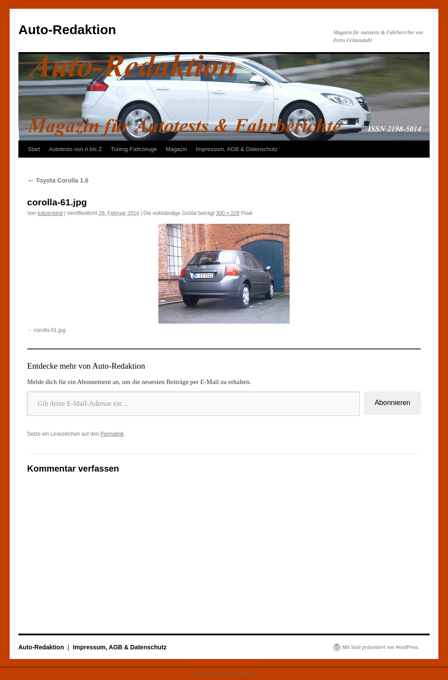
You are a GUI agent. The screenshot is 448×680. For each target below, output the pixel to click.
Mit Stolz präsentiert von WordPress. (380, 647)
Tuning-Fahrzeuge (134, 149)
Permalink (111, 434)
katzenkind (50, 213)
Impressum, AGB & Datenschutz (236, 149)
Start (34, 149)
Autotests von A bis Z (75, 149)
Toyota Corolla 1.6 (57, 180)
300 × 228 (228, 213)
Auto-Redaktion (67, 29)
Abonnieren (392, 402)
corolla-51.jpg (49, 330)
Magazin (176, 149)
